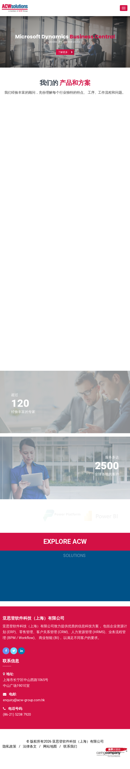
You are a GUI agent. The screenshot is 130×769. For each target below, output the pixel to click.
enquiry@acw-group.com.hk (24, 700)
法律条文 (30, 746)
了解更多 (63, 52)
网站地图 (50, 746)
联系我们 (70, 746)
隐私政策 (9, 746)
